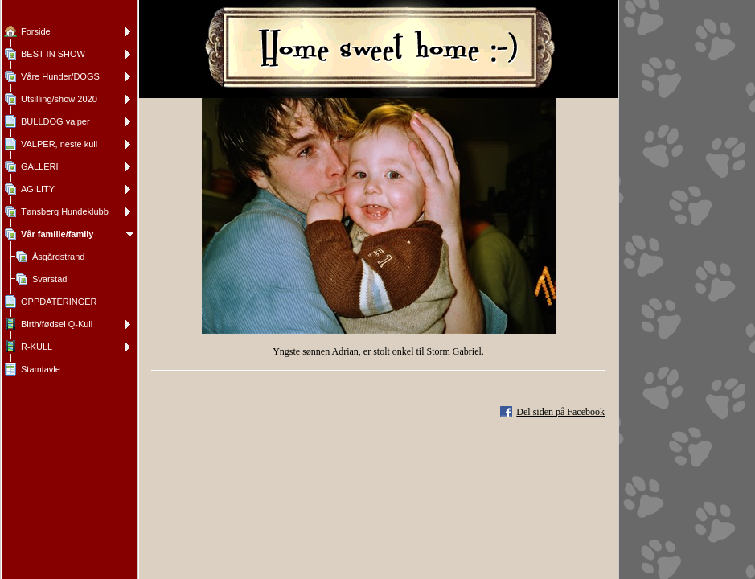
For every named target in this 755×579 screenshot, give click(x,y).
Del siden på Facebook (560, 411)
